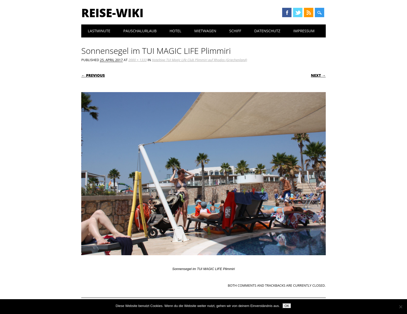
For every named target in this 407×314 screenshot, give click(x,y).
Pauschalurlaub (140, 30)
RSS (308, 12)
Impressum (304, 30)
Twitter (297, 12)
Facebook (286, 12)
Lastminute (99, 30)
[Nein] (400, 306)
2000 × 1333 (137, 59)
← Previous (93, 75)
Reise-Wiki (112, 13)
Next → (318, 75)
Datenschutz (267, 30)
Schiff (235, 30)
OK (286, 306)
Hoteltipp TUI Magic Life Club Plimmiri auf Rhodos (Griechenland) (199, 59)
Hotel (175, 30)
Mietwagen (205, 30)
